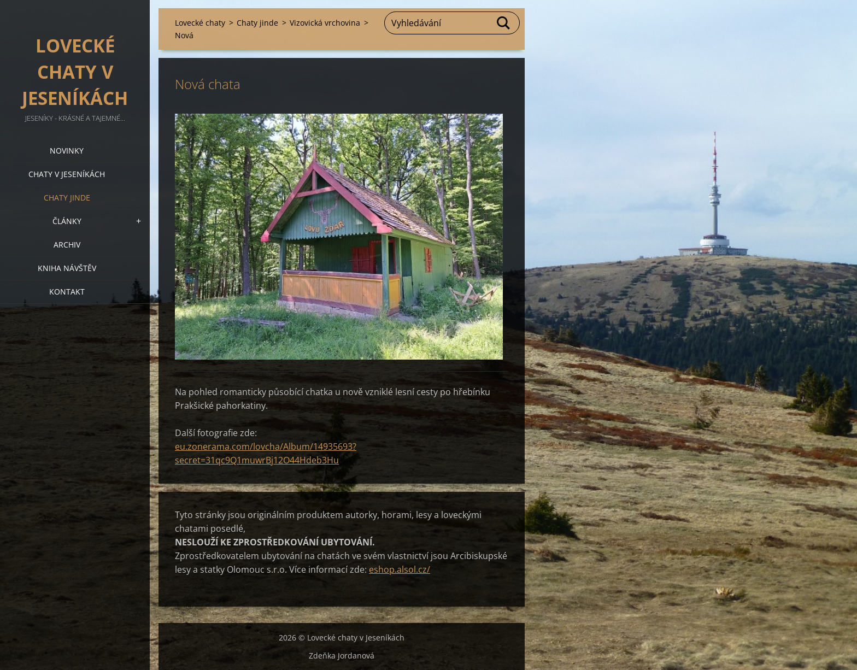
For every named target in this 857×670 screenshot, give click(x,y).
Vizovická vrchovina (325, 22)
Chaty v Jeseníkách (66, 174)
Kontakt (67, 291)
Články (66, 221)
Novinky (67, 150)
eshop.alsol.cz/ (399, 569)
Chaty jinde (67, 197)
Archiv (67, 244)
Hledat (504, 23)
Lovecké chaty (200, 22)
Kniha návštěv (67, 268)
